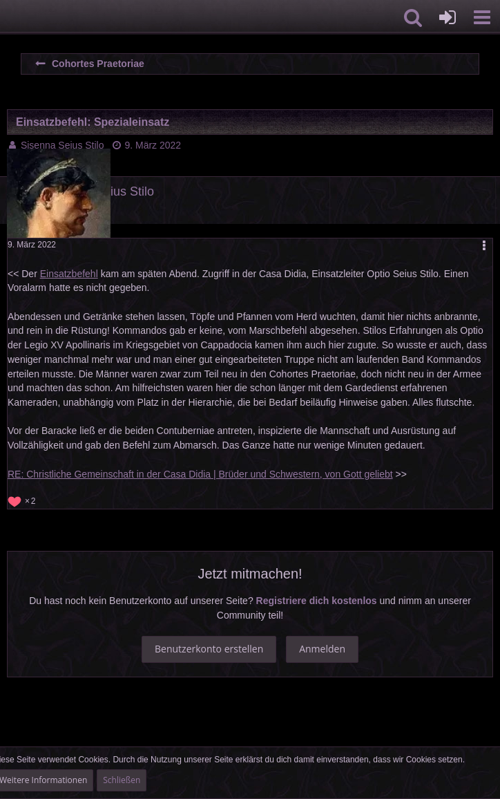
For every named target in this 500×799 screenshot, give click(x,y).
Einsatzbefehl (69, 273)
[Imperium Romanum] (7, 17)
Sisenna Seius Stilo (62, 145)
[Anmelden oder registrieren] (447, 17)
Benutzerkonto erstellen (209, 648)
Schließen (121, 780)
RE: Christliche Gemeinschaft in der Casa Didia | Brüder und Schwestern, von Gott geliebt (200, 474)
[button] (482, 17)
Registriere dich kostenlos (316, 600)
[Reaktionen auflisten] (23, 500)
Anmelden (322, 648)
